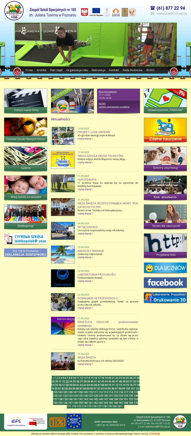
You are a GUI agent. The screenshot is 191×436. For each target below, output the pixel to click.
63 (84, 385)
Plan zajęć (56, 70)
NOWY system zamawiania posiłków (114, 105)
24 (123, 378)
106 (70, 392)
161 (90, 402)
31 (60, 381)
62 (81, 385)
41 (95, 381)
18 (102, 378)
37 (81, 381)
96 (112, 388)
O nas (30, 70)
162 (95, 402)
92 (98, 388)
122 (65, 395)
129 (100, 395)
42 (99, 381)
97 (116, 388)
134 (125, 395)
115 (115, 392)
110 (90, 392)
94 (105, 388)
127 (90, 395)
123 (70, 395)
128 (95, 395)
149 (115, 399)
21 (113, 378)
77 (134, 385)
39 (88, 381)
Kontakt (114, 70)
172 (74, 406)
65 (91, 385)
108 (80, 392)
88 (84, 388)
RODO (150, 70)
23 (120, 378)
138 (60, 399)
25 (127, 378)
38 (84, 381)
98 (119, 388)
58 (67, 385)
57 (63, 385)
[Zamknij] (154, 433)
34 (70, 381)
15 (91, 378)
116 (120, 392)
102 (138, 388)
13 (84, 378)
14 (88, 378)
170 (136, 402)
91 (95, 388)
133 (120, 395)
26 (130, 378)
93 (102, 388)
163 (100, 402)
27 (134, 378)
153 (136, 399)
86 (77, 388)
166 (115, 402)
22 (116, 378)
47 (116, 381)
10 (74, 378)
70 (109, 385)
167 (120, 402)
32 (63, 381)
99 (123, 388)
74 (123, 385)
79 (52, 388)
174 (84, 406)
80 (56, 388)
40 (91, 381)
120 (55, 395)
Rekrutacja (98, 70)
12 (81, 378)
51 (130, 381)
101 (133, 388)
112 (100, 392)
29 (52, 381)
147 (105, 399)
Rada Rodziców (133, 70)
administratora (117, 424)
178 (104, 406)
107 (75, 392)
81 (59, 388)
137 (55, 399)
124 (75, 395)
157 (70, 402)
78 (138, 385)
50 (127, 381)
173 (79, 406)
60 (74, 385)
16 (95, 378)
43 (102, 381)
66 (95, 385)
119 (136, 392)
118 (131, 392)
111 (95, 392)
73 (120, 385)
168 (125, 402)
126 (85, 395)
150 (120, 399)
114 (110, 392)
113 (105, 392)
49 (123, 381)
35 (74, 381)
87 (80, 388)
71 (113, 385)
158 (75, 402)
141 (75, 399)
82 (63, 388)
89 (88, 388)
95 (109, 388)
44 (106, 381)
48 (120, 381)
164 (105, 402)
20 (109, 378)
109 (85, 392)
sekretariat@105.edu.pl (171, 13)
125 (80, 395)
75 (127, 385)
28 (138, 378)
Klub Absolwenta (108, 91)
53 (138, 381)
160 (85, 402)
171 (69, 406)
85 (73, 388)
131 (110, 395)
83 (66, 388)
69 (106, 385)
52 (134, 381)
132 (115, 395)
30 (56, 381)
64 (88, 385)
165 (110, 402)
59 (70, 385)
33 (67, 381)
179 (109, 406)
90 (91, 388)
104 (60, 392)
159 (80, 402)
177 (99, 406)
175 (89, 406)
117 (125, 392)
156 (65, 402)
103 (55, 392)
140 (70, 399)
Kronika (41, 70)
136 (136, 395)
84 (70, 388)
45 (109, 381)
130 (105, 395)
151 (125, 399)
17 (99, 378)
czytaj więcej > (85, 138)
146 (100, 399)
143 (85, 399)
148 (110, 399)
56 (60, 385)
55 (56, 385)
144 (90, 399)
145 (95, 399)
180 (114, 406)
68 (102, 385)
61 (77, 385)
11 (77, 378)
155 (60, 402)
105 (65, 392)
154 (55, 402)
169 (131, 402)
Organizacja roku (77, 70)
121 (60, 395)
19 (106, 378)
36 (77, 381)
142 (80, 399)
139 (65, 399)
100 (128, 388)
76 (130, 385)
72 (116, 385)
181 (119, 406)
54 (52, 385)
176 (94, 406)
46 (113, 381)
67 (99, 385)
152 (131, 399)
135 (131, 395)
